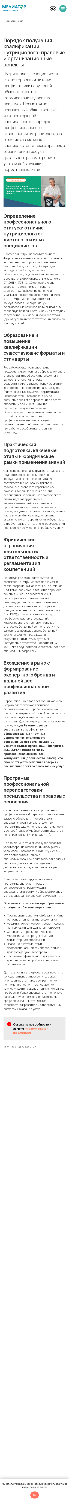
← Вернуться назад (13, 20)
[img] (14, 8)
